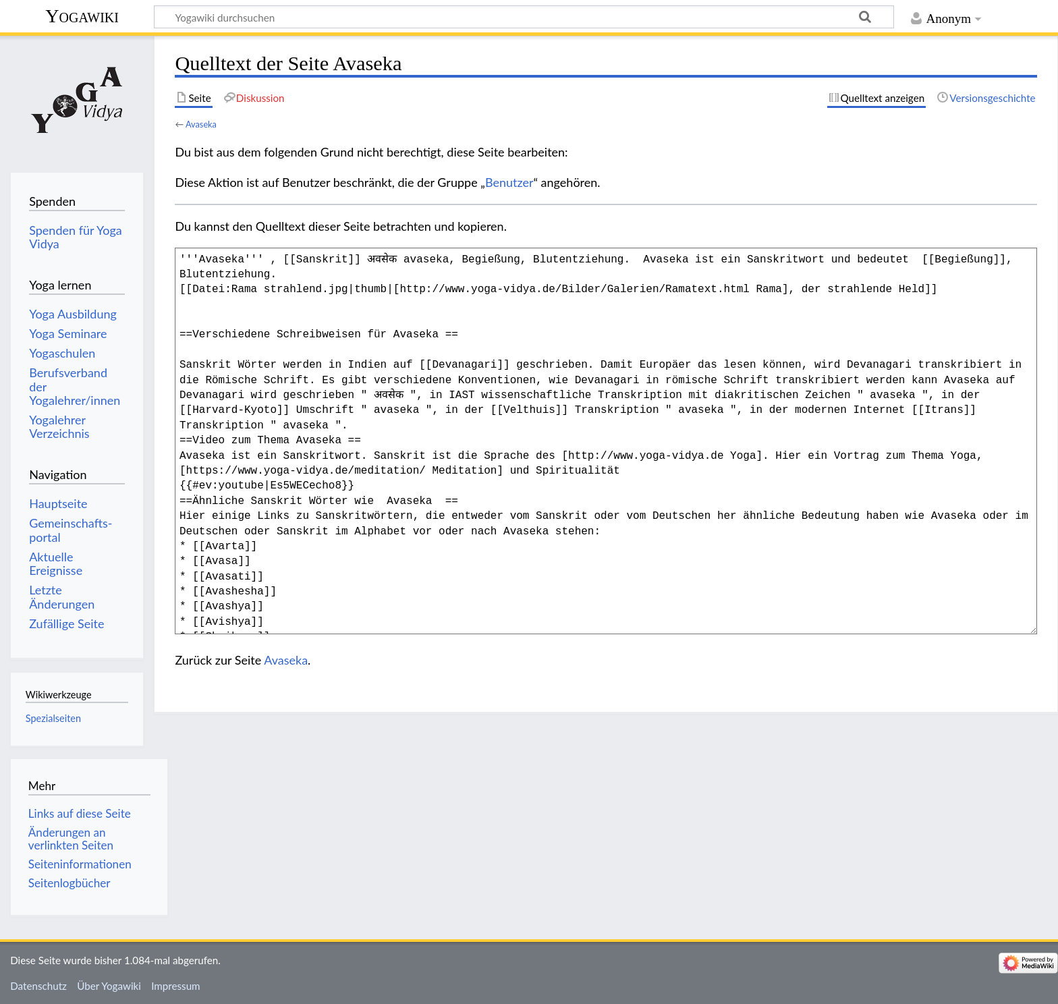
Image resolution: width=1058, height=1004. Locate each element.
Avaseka (201, 124)
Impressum (175, 986)
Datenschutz (38, 986)
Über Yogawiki (109, 986)
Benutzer (509, 182)
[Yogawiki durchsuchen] (524, 17)
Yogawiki (82, 15)
